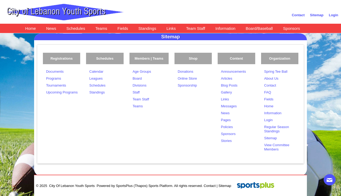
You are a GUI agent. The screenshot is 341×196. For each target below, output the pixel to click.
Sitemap (224, 186)
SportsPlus (124, 186)
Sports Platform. (160, 186)
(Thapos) (141, 186)
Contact (210, 186)
